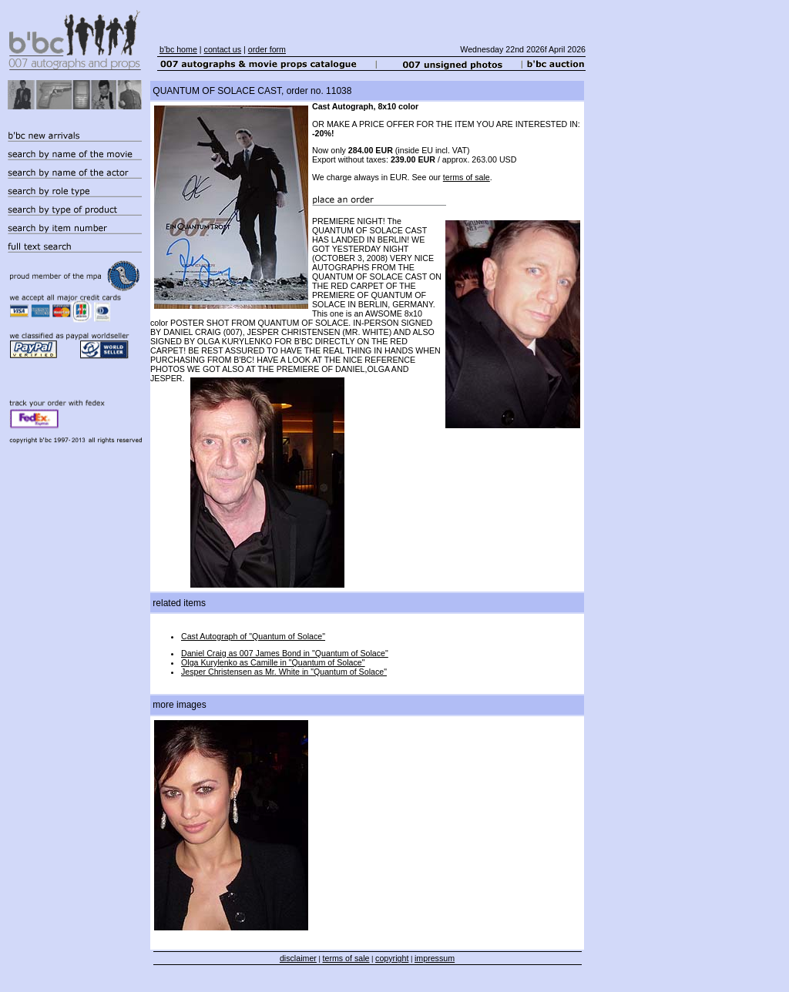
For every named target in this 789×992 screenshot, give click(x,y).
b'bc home (178, 49)
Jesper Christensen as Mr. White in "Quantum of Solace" (284, 671)
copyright (391, 958)
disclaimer (298, 958)
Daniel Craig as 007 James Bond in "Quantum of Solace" (284, 653)
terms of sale (466, 177)
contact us (223, 49)
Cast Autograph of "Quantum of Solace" (253, 636)
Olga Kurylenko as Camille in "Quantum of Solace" (273, 662)
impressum (435, 958)
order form (267, 49)
